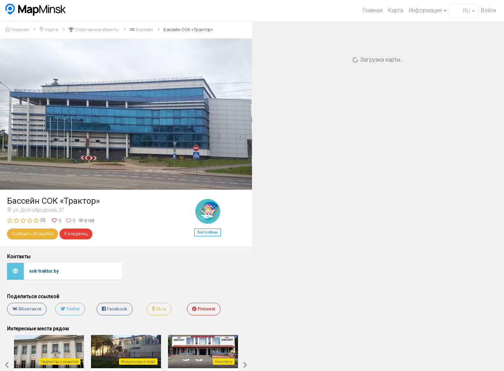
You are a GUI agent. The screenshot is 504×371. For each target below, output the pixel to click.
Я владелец (76, 233)
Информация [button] (428, 10)
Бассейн (141, 29)
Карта (395, 10)
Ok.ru (159, 309)
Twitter (70, 309)
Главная (373, 10)
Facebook (114, 309)
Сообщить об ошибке (33, 233)
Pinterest (203, 309)
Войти (488, 10)
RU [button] (464, 10)
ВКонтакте (26, 309)
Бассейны (207, 232)
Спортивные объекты (94, 29)
